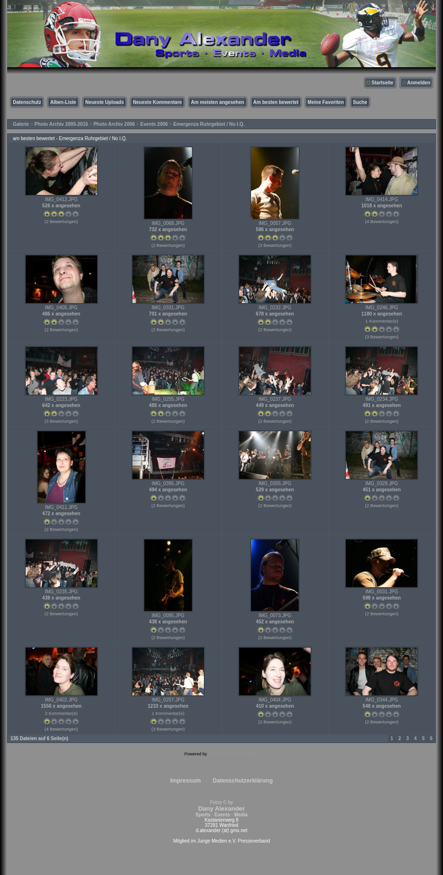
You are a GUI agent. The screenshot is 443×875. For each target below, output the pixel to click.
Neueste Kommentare (157, 102)
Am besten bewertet (276, 102)
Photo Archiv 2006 (114, 124)
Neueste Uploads (104, 102)
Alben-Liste (63, 102)
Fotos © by (221, 808)
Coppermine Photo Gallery (233, 754)
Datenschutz (27, 102)
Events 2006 (154, 124)
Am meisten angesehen (217, 102)
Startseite (382, 82)
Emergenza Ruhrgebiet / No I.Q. (208, 124)
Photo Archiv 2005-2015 (61, 124)
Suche (360, 102)
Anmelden (418, 82)
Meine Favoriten (326, 102)
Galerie (21, 124)
